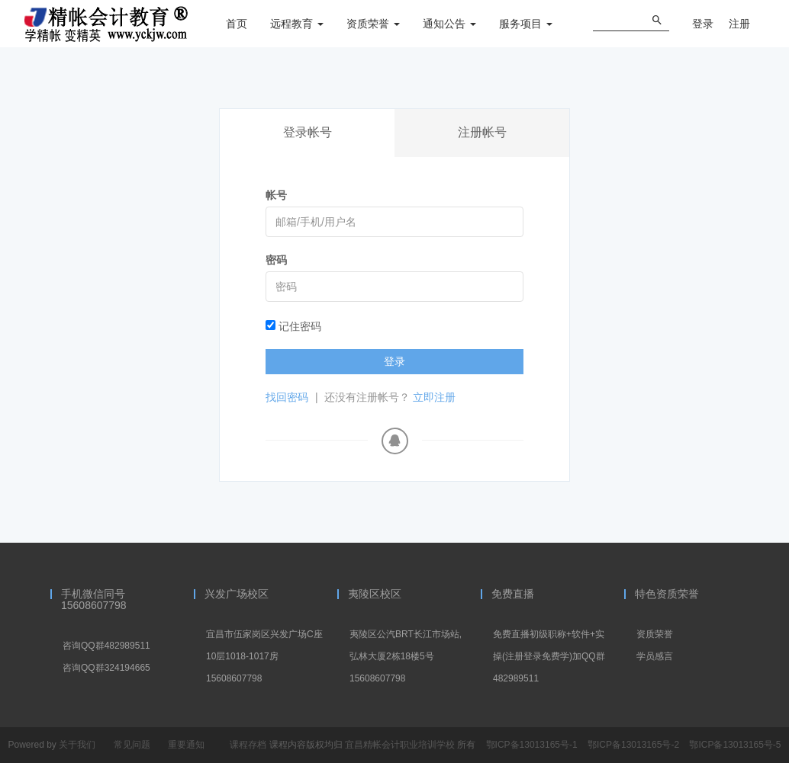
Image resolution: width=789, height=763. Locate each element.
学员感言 (654, 656)
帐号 (276, 195)
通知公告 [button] (449, 24)
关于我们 (77, 744)
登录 (702, 24)
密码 (276, 260)
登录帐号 (307, 132)
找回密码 (287, 397)
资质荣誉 (654, 634)
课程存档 (248, 744)
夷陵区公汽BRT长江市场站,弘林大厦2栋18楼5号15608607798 (405, 656)
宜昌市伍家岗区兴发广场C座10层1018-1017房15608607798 (264, 656)
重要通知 (186, 744)
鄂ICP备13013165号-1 (533, 744)
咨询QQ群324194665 (106, 667)
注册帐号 (482, 132)
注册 (739, 24)
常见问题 (132, 744)
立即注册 (434, 397)
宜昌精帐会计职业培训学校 (401, 744)
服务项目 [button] (525, 24)
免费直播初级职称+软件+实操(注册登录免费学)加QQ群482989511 (549, 656)
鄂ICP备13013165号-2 (634, 744)
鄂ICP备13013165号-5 (735, 744)
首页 (236, 24)
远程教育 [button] (297, 24)
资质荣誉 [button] (373, 24)
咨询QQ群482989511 (106, 645)
